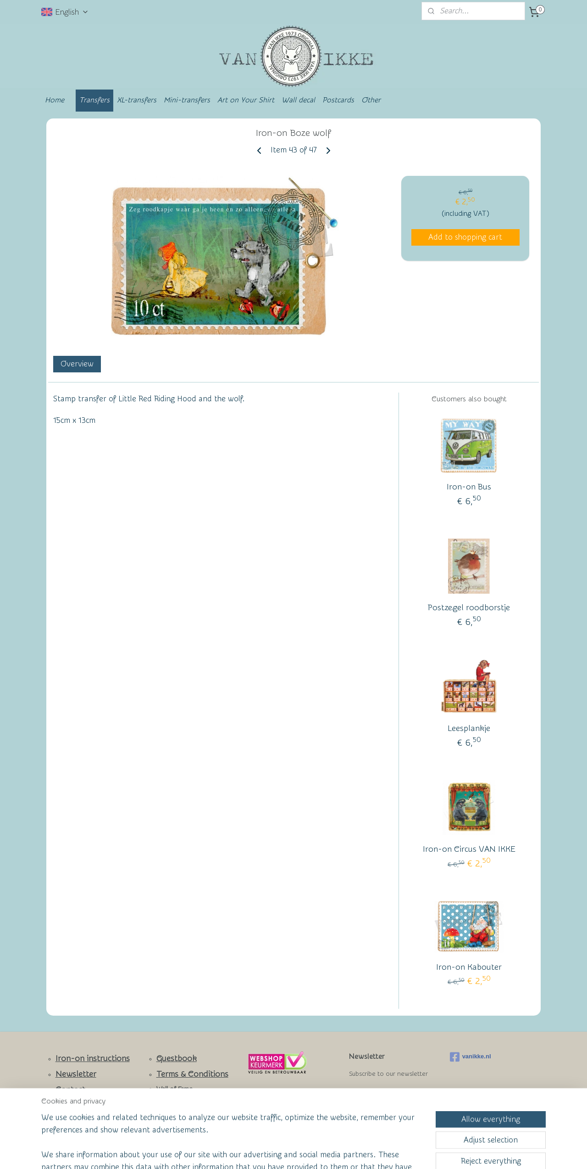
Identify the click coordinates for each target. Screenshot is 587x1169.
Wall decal (298, 100)
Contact (70, 1090)
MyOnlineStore (382, 1152)
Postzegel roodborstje (469, 608)
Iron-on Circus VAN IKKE (469, 849)
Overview (77, 364)
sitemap (258, 1152)
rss (275, 1152)
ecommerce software (308, 1152)
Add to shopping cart (465, 237)
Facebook (73, 1105)
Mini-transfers (187, 100)
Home (54, 100)
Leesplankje (469, 728)
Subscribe (372, 1097)
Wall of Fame (174, 1089)
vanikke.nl (470, 1056)
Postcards (338, 100)
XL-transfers (136, 100)
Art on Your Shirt (245, 100)
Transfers (94, 100)
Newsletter (75, 1074)
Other (371, 100)
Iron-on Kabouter (469, 967)
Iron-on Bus (469, 487)
